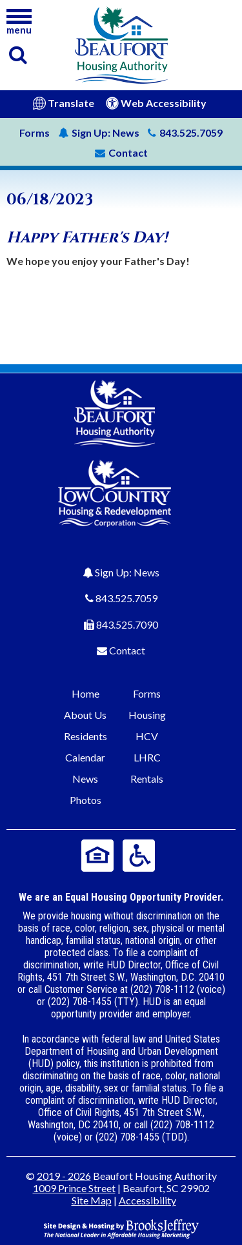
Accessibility (147, 1200)
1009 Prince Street (74, 1188)
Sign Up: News (127, 572)
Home (85, 693)
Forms (34, 132)
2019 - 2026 (64, 1176)
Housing (147, 715)
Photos (85, 800)
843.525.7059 (126, 598)
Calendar (85, 757)
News (98, 132)
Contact (127, 650)
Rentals (146, 778)
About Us (85, 715)
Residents (85, 736)
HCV (147, 736)
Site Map (92, 1200)
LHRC (147, 757)
